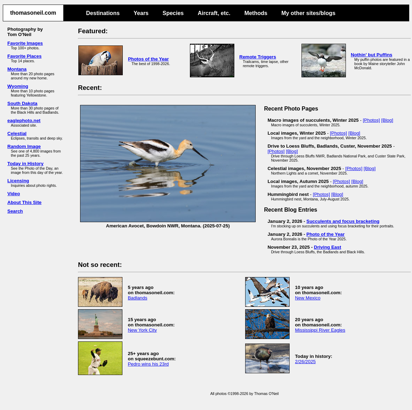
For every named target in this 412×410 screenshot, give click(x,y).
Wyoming (17, 86)
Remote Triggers (257, 56)
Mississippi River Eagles (320, 330)
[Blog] (387, 120)
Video (13, 193)
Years (141, 13)
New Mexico (307, 298)
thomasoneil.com (33, 13)
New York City (142, 330)
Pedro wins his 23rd (148, 364)
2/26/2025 (305, 361)
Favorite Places (24, 56)
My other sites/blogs (308, 13)
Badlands (137, 298)
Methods (256, 13)
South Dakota (22, 103)
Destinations (103, 13)
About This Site (24, 202)
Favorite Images (25, 43)
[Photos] (371, 120)
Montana (17, 69)
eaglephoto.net (24, 120)
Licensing (18, 180)
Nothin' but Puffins (371, 54)
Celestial (17, 133)
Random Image (24, 146)
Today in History (25, 163)
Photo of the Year (325, 234)
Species (173, 13)
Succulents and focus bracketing (342, 221)
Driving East (327, 247)
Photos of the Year (148, 59)
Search (15, 211)
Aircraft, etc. (214, 13)
